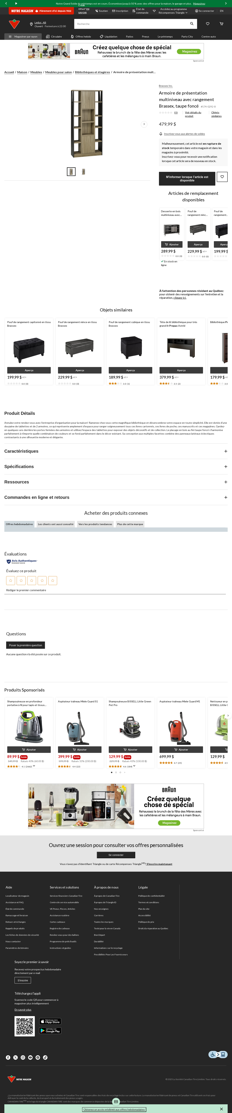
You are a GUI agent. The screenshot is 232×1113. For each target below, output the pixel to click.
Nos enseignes (101, 908)
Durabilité (98, 941)
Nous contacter (13, 941)
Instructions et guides (60, 948)
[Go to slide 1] (71, 171)
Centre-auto (209, 36)
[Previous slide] (6, 4)
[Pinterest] (38, 1057)
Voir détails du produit (193, 114)
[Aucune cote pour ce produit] (166, 112)
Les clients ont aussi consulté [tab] (55, 524)
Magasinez (199, 3)
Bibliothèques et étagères (92, 72)
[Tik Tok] (45, 1057)
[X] (15, 1057)
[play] (16, 3)
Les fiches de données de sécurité (22, 935)
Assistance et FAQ (15, 902)
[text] (171, 256)
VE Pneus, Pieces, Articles (62, 908)
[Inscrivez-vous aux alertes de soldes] (182, 134)
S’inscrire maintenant (159, 863)
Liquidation (108, 36)
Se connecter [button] (204, 10)
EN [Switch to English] (221, 10)
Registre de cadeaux (60, 928)
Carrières (98, 915)
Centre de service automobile (64, 902)
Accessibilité (144, 915)
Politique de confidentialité (151, 895)
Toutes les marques (103, 922)
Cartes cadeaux (57, 922)
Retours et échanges (16, 922)
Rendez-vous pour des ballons (64, 935)
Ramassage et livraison (17, 915)
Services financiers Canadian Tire (66, 895)
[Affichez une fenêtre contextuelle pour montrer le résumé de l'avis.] (35, 767)
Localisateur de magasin (17, 895)
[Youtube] (30, 1057)
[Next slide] (226, 4)
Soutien (101, 10)
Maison (22, 72)
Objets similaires (216, 114)
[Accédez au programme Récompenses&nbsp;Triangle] (173, 10)
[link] (170, 113)
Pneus (145, 36)
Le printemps (165, 36)
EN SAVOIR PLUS (83, 13)
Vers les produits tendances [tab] (95, 524)
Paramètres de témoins (17, 948)
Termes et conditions (148, 902)
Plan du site (143, 908)
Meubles (36, 72)
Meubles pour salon (58, 72)
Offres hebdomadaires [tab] (19, 524)
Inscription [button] (120, 10)
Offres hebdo (81, 36)
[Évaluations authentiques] (22, 561)
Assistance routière (59, 915)
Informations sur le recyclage (108, 948)
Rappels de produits (15, 928)
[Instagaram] (23, 1057)
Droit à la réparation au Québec (153, 928)
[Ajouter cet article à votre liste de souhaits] (222, 177)
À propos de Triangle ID (105, 902)
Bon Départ (99, 935)
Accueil (9, 72)
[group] (24, 756)
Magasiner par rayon (23, 36)
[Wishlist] (208, 24)
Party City (187, 36)
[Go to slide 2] (83, 171)
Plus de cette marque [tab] (130, 524)
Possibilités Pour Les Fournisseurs (111, 954)
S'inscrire (23, 980)
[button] (192, 24)
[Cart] (221, 24)
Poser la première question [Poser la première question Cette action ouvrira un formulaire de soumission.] (25, 645)
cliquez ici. (179, 297)
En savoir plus (22, 1009)
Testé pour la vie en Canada (107, 928)
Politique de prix (146, 922)
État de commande (140, 10)
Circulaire (54, 36)
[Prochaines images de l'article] (144, 124)
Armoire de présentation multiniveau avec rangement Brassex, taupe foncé (186, 99)
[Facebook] (8, 1057)
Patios (129, 36)
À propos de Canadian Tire (106, 895)
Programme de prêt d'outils (63, 941)
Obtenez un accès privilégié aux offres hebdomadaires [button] (114, 1109)
